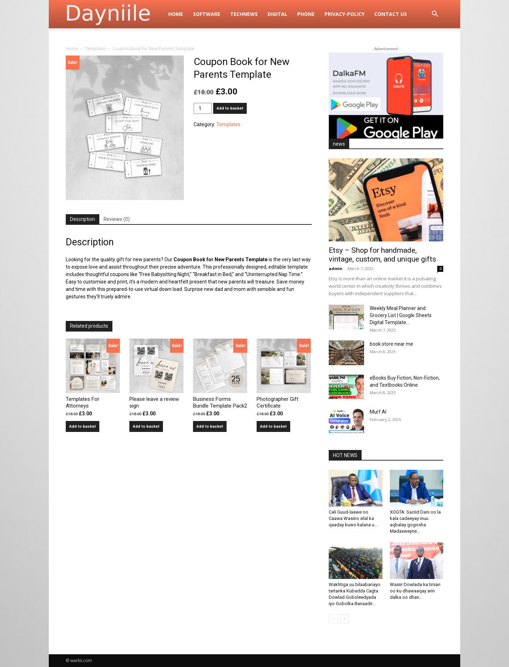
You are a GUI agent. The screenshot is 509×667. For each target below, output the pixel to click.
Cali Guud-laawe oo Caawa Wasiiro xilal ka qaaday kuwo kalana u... (353, 518)
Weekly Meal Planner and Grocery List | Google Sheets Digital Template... (401, 315)
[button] (434, 14)
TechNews (244, 14)
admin (336, 268)
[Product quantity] (203, 108)
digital (277, 14)
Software (206, 14)
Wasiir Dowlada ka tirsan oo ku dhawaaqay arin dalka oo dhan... (415, 591)
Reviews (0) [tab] (117, 219)
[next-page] (344, 618)
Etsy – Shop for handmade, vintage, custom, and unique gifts (382, 254)
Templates (95, 49)
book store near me (391, 344)
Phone (306, 14)
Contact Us (390, 14)
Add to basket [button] (82, 426)
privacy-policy (344, 14)
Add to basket (230, 108)
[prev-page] (333, 618)
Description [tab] (82, 219)
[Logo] (114, 14)
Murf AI (378, 412)
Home (175, 14)
